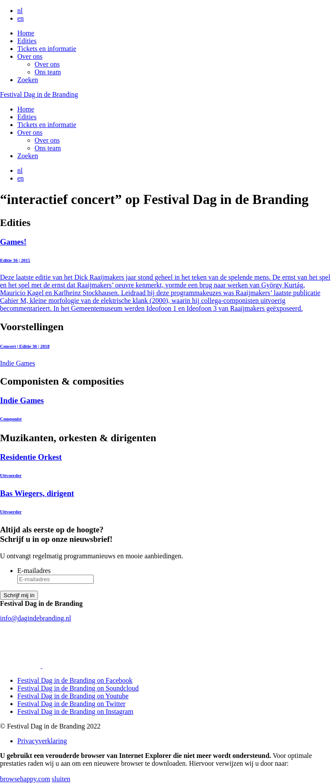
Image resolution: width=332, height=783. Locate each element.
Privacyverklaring (42, 741)
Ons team (48, 72)
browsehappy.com (25, 779)
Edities (26, 41)
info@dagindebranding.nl (35, 618)
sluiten (61, 779)
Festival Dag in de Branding (39, 94)
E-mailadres (34, 570)
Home (25, 33)
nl (19, 10)
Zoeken (27, 79)
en (20, 18)
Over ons (29, 56)
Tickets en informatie (46, 48)
